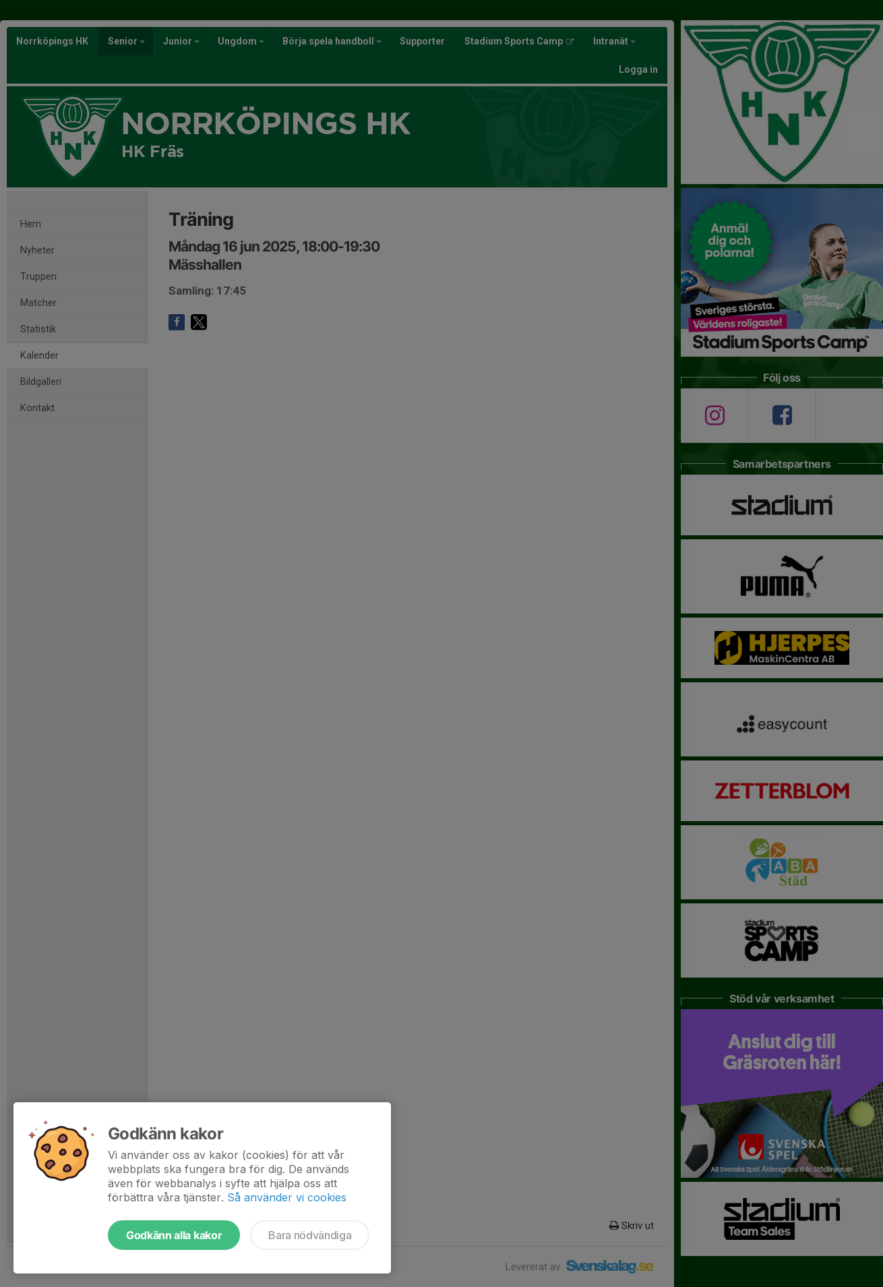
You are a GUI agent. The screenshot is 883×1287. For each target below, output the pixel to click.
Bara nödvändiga (309, 1235)
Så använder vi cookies (286, 1197)
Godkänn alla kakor (174, 1235)
